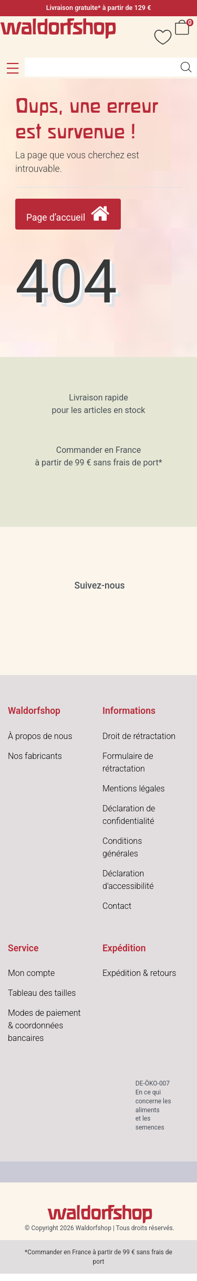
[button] (12, 68)
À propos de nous (40, 736)
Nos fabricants (35, 756)
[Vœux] (157, 37)
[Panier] (184, 37)
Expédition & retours (139, 973)
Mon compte (31, 973)
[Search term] (100, 67)
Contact (116, 906)
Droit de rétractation (138, 736)
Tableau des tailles (42, 993)
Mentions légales (133, 789)
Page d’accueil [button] (68, 214)
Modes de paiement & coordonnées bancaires (44, 1025)
